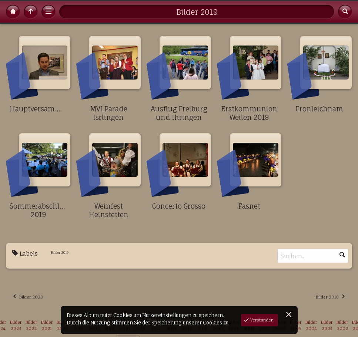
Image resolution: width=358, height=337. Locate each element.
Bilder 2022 (31, 325)
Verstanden (261, 320)
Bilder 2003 (327, 325)
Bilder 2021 (47, 325)
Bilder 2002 (342, 325)
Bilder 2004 (311, 325)
